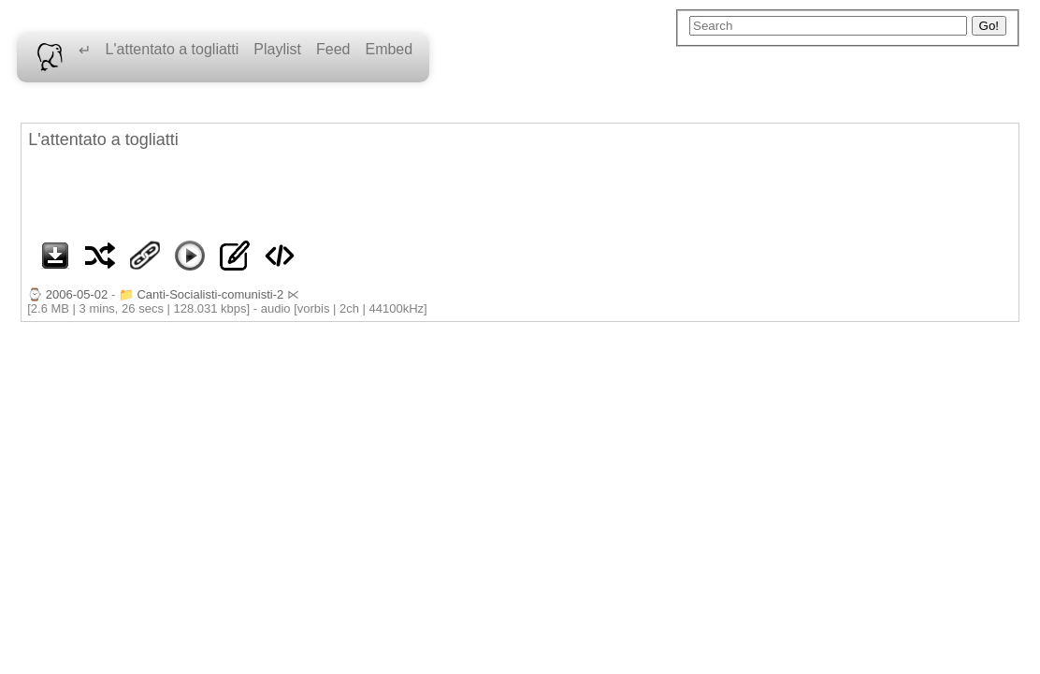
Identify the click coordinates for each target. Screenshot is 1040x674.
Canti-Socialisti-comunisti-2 (210, 294)
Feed (333, 49)
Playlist (277, 49)
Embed (388, 49)
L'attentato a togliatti (172, 49)
